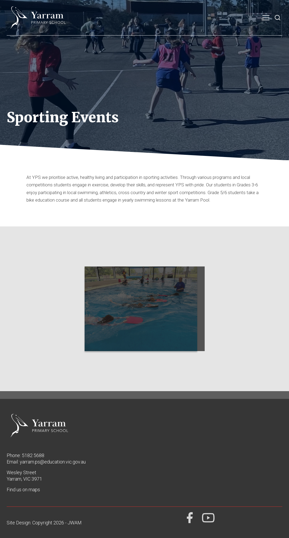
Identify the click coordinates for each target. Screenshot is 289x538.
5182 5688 (33, 455)
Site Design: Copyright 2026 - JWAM (44, 522)
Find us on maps (23, 489)
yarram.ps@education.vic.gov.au (53, 462)
